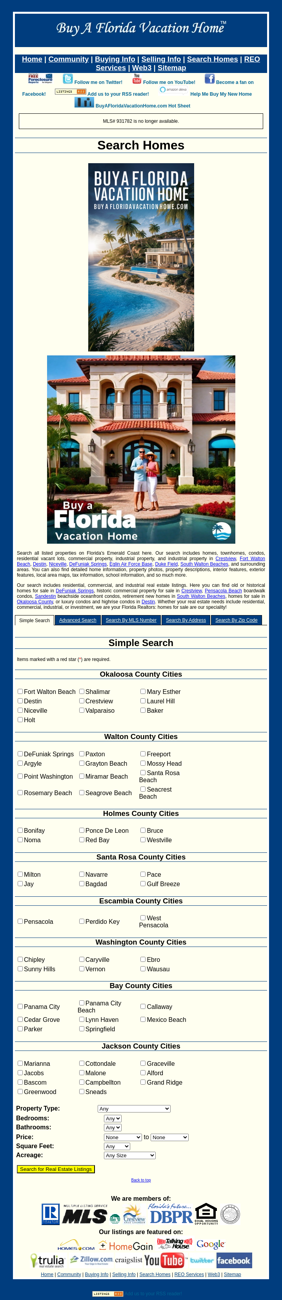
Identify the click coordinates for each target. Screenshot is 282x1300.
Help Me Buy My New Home (221, 94)
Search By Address (186, 620)
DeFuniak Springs (88, 564)
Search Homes (212, 59)
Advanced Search (77, 620)
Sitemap (172, 68)
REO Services (189, 1274)
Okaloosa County (35, 601)
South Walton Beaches (204, 564)
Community (69, 59)
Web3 (142, 68)
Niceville (58, 564)
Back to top (141, 1180)
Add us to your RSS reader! (118, 94)
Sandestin (45, 596)
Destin (39, 564)
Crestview (226, 558)
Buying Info (115, 59)
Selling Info (161, 59)
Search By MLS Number (131, 620)
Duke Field (166, 564)
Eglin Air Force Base (130, 564)
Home (32, 59)
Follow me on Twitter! (98, 82)
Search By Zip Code (236, 620)
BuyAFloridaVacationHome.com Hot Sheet (143, 106)
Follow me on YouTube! (169, 82)
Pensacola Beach (223, 591)
